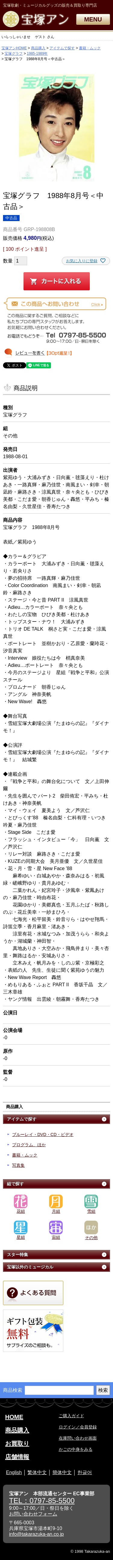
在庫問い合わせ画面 (78, 1438)
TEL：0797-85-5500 (41, 1500)
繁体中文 (37, 1472)
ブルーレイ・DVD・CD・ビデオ (43, 1134)
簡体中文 (62, 1472)
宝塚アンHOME (14, 48)
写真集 (18, 1165)
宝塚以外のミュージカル (30, 1267)
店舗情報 (17, 1457)
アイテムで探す (62, 48)
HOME (14, 1417)
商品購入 (38, 48)
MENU (93, 19)
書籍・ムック (90, 48)
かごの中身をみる (76, 1449)
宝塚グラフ (14, 53)
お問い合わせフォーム (33, 1513)
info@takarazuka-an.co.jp (36, 1534)
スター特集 (17, 1254)
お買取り (17, 1443)
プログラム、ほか (29, 1144)
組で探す (15, 1183)
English (14, 1472)
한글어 (84, 1472)
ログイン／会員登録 (78, 1427)
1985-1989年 (37, 53)
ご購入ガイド (71, 1415)
